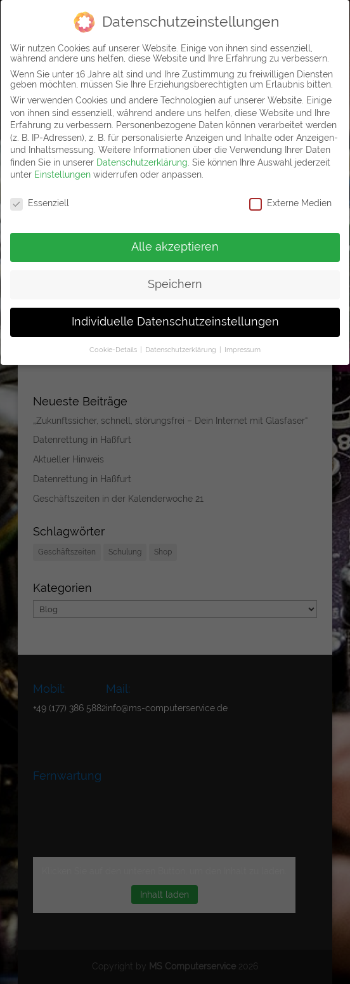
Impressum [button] (242, 349)
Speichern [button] (175, 284)
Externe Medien (290, 203)
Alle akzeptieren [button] (175, 246)
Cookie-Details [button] (114, 349)
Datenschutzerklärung (142, 162)
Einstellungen (62, 174)
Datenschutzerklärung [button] (181, 349)
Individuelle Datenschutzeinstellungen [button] (175, 321)
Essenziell (39, 203)
